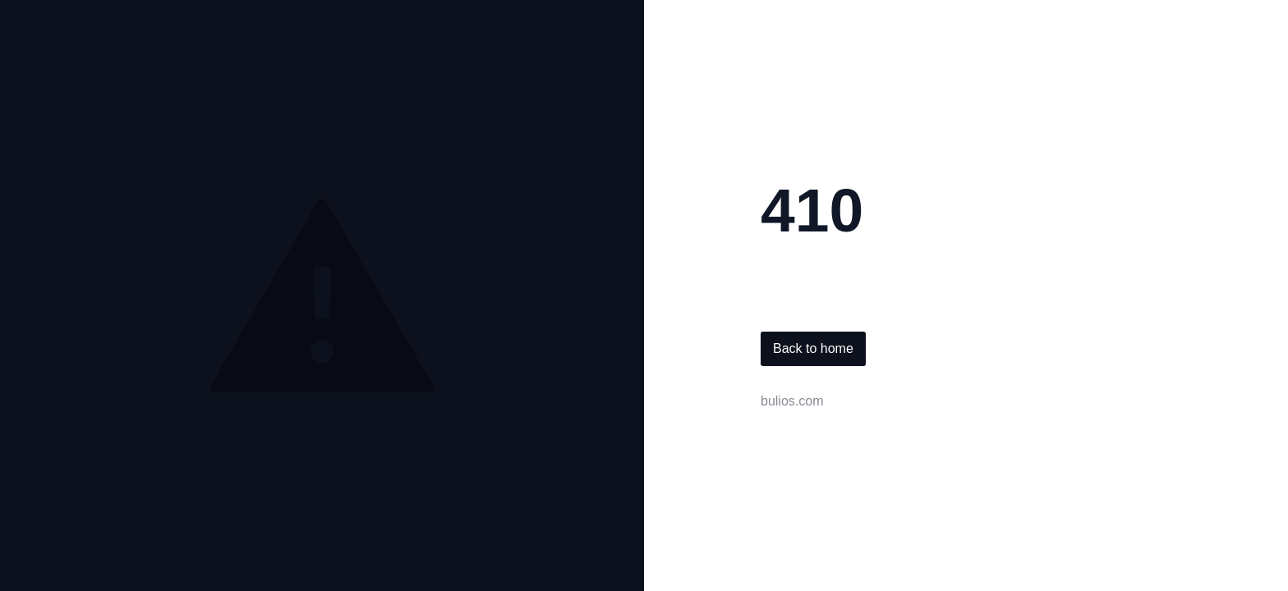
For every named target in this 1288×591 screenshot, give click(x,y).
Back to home (813, 348)
